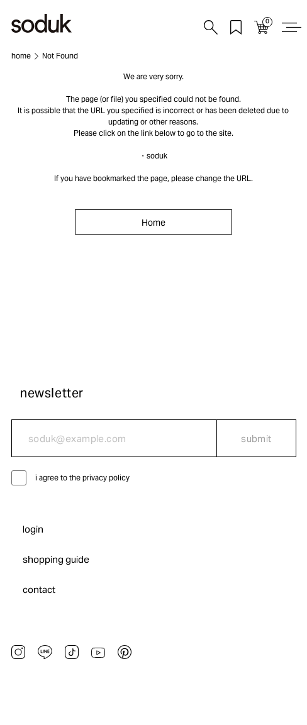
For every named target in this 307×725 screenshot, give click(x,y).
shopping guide (56, 559)
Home (153, 222)
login (33, 529)
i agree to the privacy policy (82, 477)
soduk (157, 155)
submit (256, 439)
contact (39, 589)
